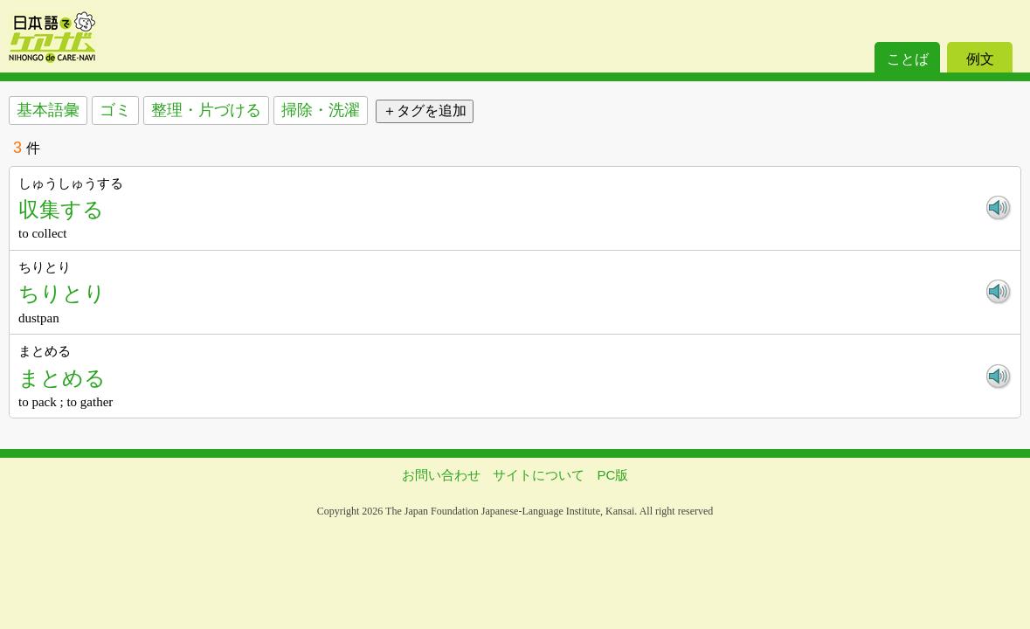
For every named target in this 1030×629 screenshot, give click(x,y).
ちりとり (62, 293)
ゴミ (115, 110)
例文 (980, 59)
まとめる (62, 378)
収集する (61, 209)
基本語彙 (48, 110)
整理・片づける (206, 110)
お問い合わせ (441, 474)
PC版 (613, 474)
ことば (908, 59)
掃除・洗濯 (320, 110)
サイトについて (538, 474)
